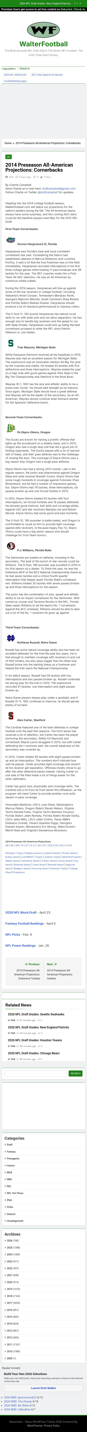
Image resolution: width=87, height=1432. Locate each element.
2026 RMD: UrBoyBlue (17, 1409)
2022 (9, 1268)
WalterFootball (43, 44)
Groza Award (65, 860)
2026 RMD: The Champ (18, 1401)
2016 (9, 1309)
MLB (9, 1172)
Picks (10, 1207)
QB (7, 845)
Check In (25, 68)
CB (61, 845)
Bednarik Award (22, 864)
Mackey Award (33, 853)
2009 (9, 1358)
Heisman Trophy (58, 868)
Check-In (79, 9)
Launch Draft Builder (43, 1388)
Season (11, 1214)
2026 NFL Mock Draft (15, 74)
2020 (9, 1282)
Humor (11, 1165)
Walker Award (12, 860)
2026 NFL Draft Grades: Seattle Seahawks (36, 1014)
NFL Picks (12, 934)
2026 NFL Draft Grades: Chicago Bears (34, 1053)
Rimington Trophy (14, 853)
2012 (9, 1337)
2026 (9, 1240)
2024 (9, 1254)
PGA (9, 1200)
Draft (9, 1144)
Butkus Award (12, 857)
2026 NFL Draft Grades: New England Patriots (45, 3)
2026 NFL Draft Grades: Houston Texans (35, 1040)
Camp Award (39, 864)
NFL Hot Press (15, 1193)
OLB (50, 845)
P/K (70, 845)
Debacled (66, 9)
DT (44, 845)
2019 (9, 1289)
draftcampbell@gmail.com (59, 188)
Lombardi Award (51, 853)
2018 (9, 1296)
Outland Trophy (53, 857)
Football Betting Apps (15, 81)
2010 (9, 1351)
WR (17, 845)
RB (12, 845)
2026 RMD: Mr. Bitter (16, 1405)
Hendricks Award (31, 860)
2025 (9, 1247)
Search (75, 1073)
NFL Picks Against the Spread (47, 74)
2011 (9, 1344)
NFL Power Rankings (20, 945)
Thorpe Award (69, 853)
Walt (11, 177)
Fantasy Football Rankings (24, 923)
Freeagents (13, 1158)
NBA (9, 1179)
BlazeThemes (35, 1425)
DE (39, 845)
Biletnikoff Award (71, 857)
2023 (9, 1261)
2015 (9, 1316)
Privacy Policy (52, 1425)
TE (22, 845)
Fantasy (11, 1151)
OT (27, 845)
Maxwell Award (56, 864)
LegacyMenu (8, 69)
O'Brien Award (49, 860)
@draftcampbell (48, 192)
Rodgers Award (22, 868)
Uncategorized (15, 1220)
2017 (9, 1302)
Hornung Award (40, 868)
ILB (56, 845)
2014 (9, 1323)
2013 (9, 1330)
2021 (9, 1275)
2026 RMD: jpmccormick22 (20, 1397)
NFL (9, 157)
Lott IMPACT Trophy (32, 857)
